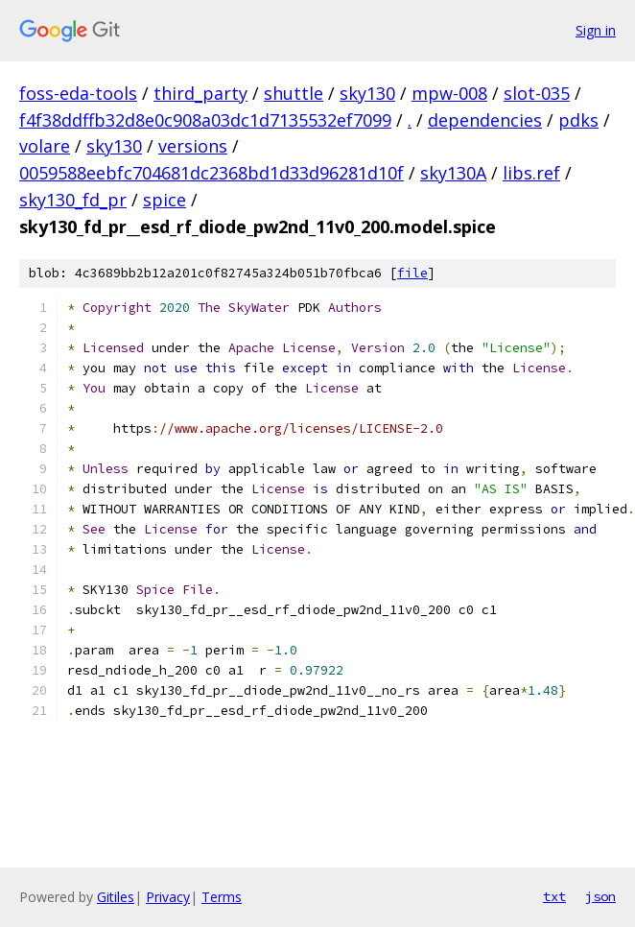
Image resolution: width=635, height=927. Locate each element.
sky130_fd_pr (73, 199)
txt (554, 896)
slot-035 (537, 93)
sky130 (367, 93)
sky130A (453, 172)
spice (164, 199)
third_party (200, 93)
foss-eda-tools (78, 93)
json (600, 896)
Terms (221, 897)
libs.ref (531, 172)
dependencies (485, 119)
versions (192, 145)
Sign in (596, 30)
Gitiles (115, 897)
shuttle (293, 93)
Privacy (168, 897)
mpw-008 (449, 93)
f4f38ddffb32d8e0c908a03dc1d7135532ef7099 (205, 119)
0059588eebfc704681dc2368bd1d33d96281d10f (211, 172)
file (412, 273)
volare (44, 145)
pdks (578, 119)
